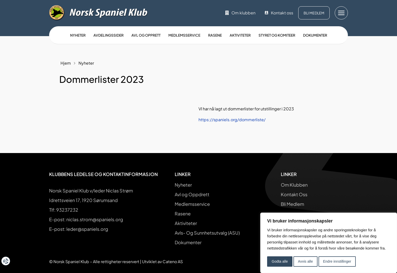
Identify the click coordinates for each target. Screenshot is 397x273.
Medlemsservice (184, 35)
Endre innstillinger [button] (337, 261)
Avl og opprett (146, 35)
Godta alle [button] (280, 261)
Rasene (215, 35)
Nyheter (78, 35)
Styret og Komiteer (277, 35)
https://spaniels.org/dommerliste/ (232, 119)
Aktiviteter (240, 35)
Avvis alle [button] (305, 261)
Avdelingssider (108, 35)
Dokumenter (315, 35)
